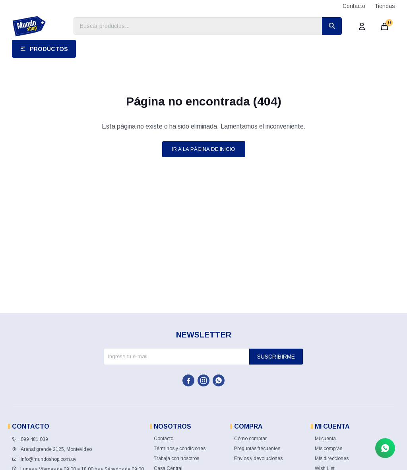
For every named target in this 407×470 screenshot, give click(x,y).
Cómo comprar (250, 438)
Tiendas (384, 6)
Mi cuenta (325, 438)
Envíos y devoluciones (258, 458)
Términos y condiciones (179, 448)
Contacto (354, 6)
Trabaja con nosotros (176, 458)
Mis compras (328, 448)
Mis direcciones (332, 458)
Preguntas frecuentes (257, 448)
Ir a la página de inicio (203, 149)
